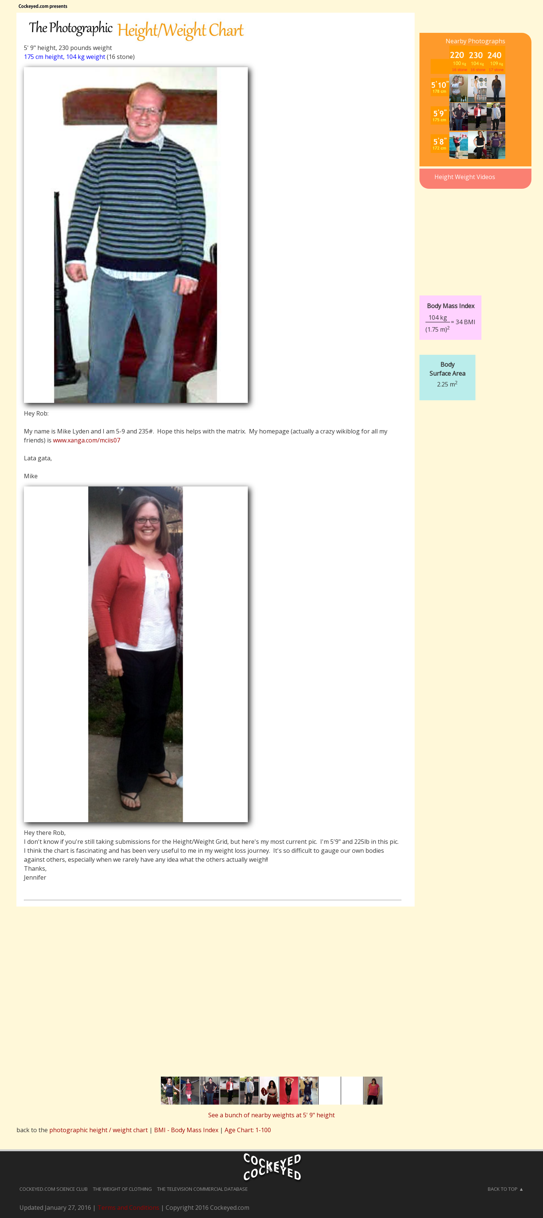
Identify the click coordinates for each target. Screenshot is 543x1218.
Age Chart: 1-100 (248, 1130)
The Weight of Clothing (122, 1189)
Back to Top (503, 1189)
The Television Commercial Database (202, 1189)
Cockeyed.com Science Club (53, 1189)
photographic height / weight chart (98, 1130)
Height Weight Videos (464, 177)
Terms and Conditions (128, 1207)
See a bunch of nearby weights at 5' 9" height (271, 1115)
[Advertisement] (475, 237)
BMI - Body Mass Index (186, 1130)
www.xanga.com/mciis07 (86, 440)
